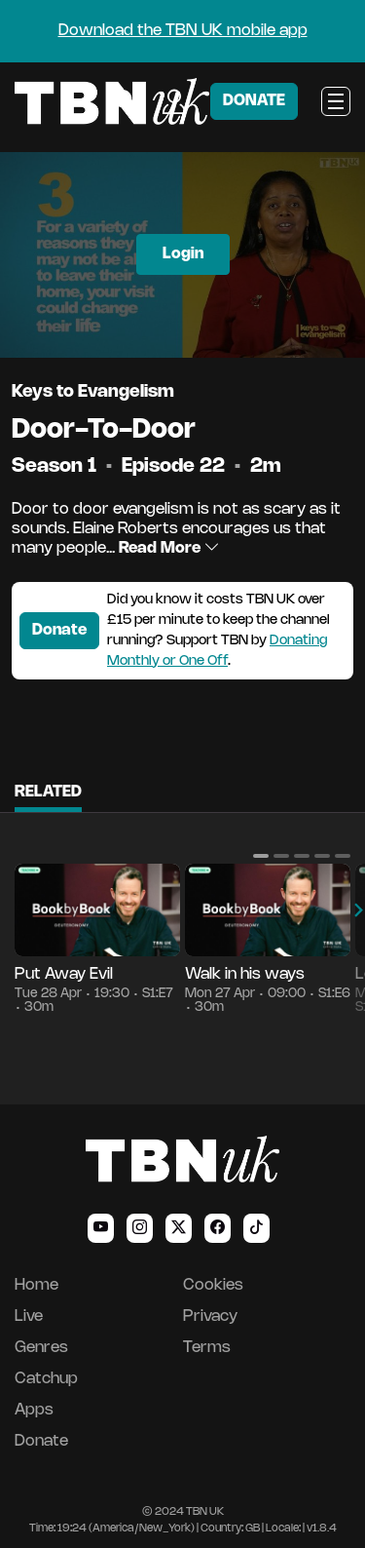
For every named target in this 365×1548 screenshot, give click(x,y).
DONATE (254, 101)
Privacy (210, 1316)
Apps (34, 1410)
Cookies (213, 1285)
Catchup (46, 1379)
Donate (59, 630)
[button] (261, 856)
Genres (41, 1347)
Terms (207, 1347)
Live (29, 1316)
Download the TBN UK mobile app (183, 30)
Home (36, 1285)
